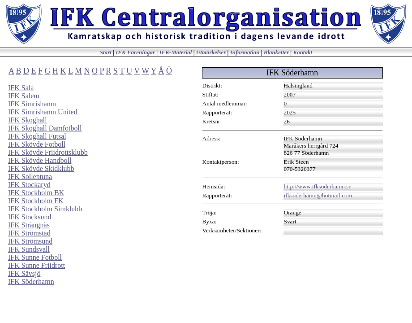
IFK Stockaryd (29, 184)
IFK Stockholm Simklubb (45, 209)
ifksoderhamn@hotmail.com (318, 195)
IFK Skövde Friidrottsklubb (48, 152)
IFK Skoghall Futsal (37, 136)
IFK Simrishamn (32, 104)
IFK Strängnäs (29, 225)
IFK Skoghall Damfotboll (45, 128)
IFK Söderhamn (31, 281)
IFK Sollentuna (30, 176)
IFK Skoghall (27, 120)
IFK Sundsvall (29, 249)
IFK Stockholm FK (36, 201)
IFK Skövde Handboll (39, 160)
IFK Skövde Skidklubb (41, 168)
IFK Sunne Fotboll (35, 257)
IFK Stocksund (29, 217)
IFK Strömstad (29, 233)
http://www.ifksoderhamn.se (318, 186)
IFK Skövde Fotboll (36, 144)
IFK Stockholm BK (36, 192)
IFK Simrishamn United (42, 112)
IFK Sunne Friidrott (36, 265)
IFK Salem (23, 96)
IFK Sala (21, 88)
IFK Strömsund (30, 241)
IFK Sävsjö (24, 273)
